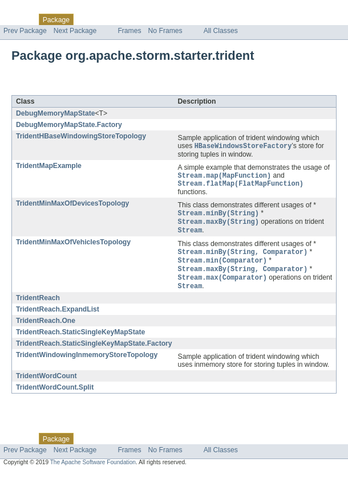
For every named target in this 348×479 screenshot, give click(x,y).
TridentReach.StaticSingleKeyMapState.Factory (94, 350)
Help (218, 19)
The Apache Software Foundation (93, 469)
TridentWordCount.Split (55, 394)
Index (195, 19)
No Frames (165, 31)
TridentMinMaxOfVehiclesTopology (73, 246)
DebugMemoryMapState (55, 113)
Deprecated (162, 19)
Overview (18, 19)
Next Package (75, 31)
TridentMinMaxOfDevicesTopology (72, 206)
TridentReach (38, 305)
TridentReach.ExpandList (57, 316)
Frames (129, 31)
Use (110, 19)
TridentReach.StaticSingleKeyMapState (80, 339)
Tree (130, 19)
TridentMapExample (49, 166)
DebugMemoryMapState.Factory (69, 125)
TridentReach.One (45, 327)
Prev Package (25, 31)
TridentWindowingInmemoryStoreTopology (86, 362)
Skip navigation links (31, 10)
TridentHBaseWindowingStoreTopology (81, 136)
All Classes (221, 31)
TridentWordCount (46, 383)
